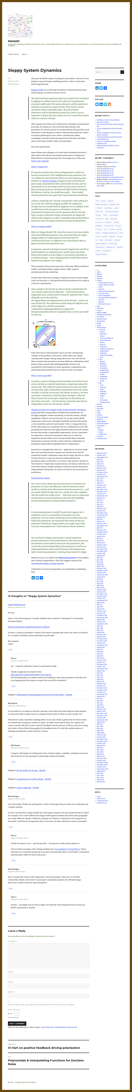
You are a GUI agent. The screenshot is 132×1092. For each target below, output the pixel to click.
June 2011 (100, 701)
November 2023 (102, 491)
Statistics (100, 419)
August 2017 (101, 602)
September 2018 (102, 575)
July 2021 (100, 528)
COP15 (105, 215)
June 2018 (100, 581)
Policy (101, 240)
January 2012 (101, 686)
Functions (103, 347)
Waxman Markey (101, 254)
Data (98, 306)
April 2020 (100, 541)
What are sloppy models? (41, 226)
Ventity (100, 432)
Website (11, 992)
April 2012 (100, 679)
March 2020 (101, 543)
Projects (99, 415)
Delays (102, 342)
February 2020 (102, 545)
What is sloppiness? (39, 167)
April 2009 (100, 754)
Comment (12, 941)
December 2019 (102, 549)
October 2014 (101, 622)
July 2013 (100, 649)
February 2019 (101, 568)
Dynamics (103, 366)
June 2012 (100, 675)
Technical (101, 330)
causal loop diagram (111, 211)
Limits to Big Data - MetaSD (27, 788)
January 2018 (101, 592)
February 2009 (102, 758)
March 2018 (100, 587)
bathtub (110, 201)
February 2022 (102, 523)
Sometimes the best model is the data (109, 137)
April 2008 (100, 780)
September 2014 (102, 624)
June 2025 (100, 462)
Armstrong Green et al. (106, 283)
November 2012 (102, 664)
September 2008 (102, 769)
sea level (117, 240)
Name (11, 972)
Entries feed (101, 798)
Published (103, 394)
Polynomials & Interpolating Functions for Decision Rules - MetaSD (44, 695)
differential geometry (67, 558)
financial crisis (108, 226)
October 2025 (101, 455)
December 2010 (102, 713)
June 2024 (100, 479)
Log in (99, 796)
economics (99, 222)
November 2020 (102, 532)
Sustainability (101, 421)
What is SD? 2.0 (113, 162)
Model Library (13, 54)
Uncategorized (102, 438)
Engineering (104, 370)
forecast (118, 226)
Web (101, 357)
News (98, 411)
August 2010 (101, 722)
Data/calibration (105, 340)
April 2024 (100, 483)
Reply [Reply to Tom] (13, 686)
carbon (116, 208)
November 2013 (102, 641)
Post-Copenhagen (104, 295)
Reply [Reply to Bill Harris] (11, 737)
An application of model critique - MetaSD (33, 779)
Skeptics (101, 302)
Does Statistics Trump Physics (67, 849)
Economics (103, 368)
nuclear (119, 236)
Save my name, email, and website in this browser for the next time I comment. (41, 1005)
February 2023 (102, 509)
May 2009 (100, 752)
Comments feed (102, 801)
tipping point (110, 247)
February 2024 (102, 485)
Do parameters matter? (40, 478)
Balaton (99, 274)
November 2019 (102, 551)
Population (103, 376)
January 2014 (101, 637)
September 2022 (102, 515)
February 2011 (101, 709)
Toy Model (103, 400)
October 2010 (101, 718)
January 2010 (101, 737)
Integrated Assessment (109, 233)
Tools (99, 428)
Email (11, 982)
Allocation (103, 334)
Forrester (99, 229)
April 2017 (100, 607)
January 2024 (101, 487)
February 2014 (101, 634)
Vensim (98, 250)
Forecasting (101, 321)
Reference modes (103, 122)
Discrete (103, 344)
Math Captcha (14, 1009)
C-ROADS (99, 208)
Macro (102, 389)
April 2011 (100, 705)
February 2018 (101, 590)
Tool (101, 398)
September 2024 (102, 476)
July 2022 (100, 519)
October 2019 (101, 553)
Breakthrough (114, 204)
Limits (121, 233)
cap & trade (108, 208)
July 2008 (100, 773)
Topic (100, 359)
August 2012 (101, 671)
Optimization (104, 351)
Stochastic (103, 353)
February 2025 (101, 468)
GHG (105, 229)
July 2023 (100, 500)
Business (100, 278)
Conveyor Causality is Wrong (106, 141)
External (103, 387)
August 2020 (101, 536)
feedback (99, 226)
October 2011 (101, 692)
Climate (98, 215)
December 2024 (102, 472)
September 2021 (102, 526)
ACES (97, 201)
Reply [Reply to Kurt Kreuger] (11, 827)
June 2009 (100, 750)
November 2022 (102, 513)
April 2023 (100, 506)
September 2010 (102, 720)
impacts (101, 289)
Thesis (102, 396)
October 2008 (101, 767)
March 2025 (101, 466)
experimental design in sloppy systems (47, 563)
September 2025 (102, 457)
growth (119, 229)
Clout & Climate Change (106, 285)
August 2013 (101, 647)
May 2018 (100, 583)
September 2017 (102, 600)
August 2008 (101, 771)
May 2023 (100, 504)
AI (97, 270)
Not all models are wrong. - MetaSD (30, 770)
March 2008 (101, 782)
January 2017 (101, 613)
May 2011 (100, 703)
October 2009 (101, 743)
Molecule (103, 391)
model (98, 236)
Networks (100, 409)
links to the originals (40, 161)
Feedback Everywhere (104, 315)
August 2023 (101, 498)
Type (100, 383)
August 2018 (101, 577)
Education (100, 308)
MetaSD (14, 41)
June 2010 (100, 726)
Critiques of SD (102, 143)
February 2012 (101, 684)
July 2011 (99, 698)
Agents (102, 332)
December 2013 (102, 639)
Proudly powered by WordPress (25, 1082)
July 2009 (100, 748)
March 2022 (101, 521)
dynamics (114, 218)
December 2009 (102, 739)
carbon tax (99, 211)
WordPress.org (102, 803)
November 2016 (102, 615)
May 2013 (100, 654)
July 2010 (100, 724)
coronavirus (99, 218)
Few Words (100, 317)
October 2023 (101, 494)
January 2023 (101, 511)
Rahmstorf (108, 240)
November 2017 (102, 596)
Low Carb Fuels (103, 293)
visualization (106, 250)
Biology (102, 362)
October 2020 (101, 534)
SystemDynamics (13, 84)
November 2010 (102, 716)
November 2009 (102, 741)
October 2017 (101, 598)
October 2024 (101, 474)
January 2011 (101, 711)
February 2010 (101, 735)
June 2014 (100, 628)
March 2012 (100, 681)
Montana (112, 236)
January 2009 (101, 760)
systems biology (49, 181)
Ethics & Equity (102, 312)
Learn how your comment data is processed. (59, 1027)
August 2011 (101, 696)
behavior (100, 276)
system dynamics (101, 243)
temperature (100, 247)
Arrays (102, 336)
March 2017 (100, 609)
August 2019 (101, 555)
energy (116, 222)
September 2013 (102, 645)
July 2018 (100, 579)
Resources (103, 379)
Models (104, 236)
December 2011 (102, 688)
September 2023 (102, 496)
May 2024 (100, 481)
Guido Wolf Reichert (16, 605)
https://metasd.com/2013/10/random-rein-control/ (31, 675)
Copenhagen (113, 215)
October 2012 (101, 666)
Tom (9, 78)
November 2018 (102, 570)
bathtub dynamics (102, 204)
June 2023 (100, 502)
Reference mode (102, 417)
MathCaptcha (16, 1017)
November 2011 (102, 690)
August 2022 (101, 517)
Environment (104, 372)
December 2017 (102, 594)
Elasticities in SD (107, 169)
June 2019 (100, 560)
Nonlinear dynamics (107, 349)
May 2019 (100, 562)
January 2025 (101, 470)
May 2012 (100, 677)
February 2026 (102, 453)
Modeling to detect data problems (108, 120)
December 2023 (102, 489)
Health (102, 374)
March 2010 (100, 733)
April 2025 (100, 464)
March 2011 (100, 707)
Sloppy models (37, 90)
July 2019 (100, 558)
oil (96, 240)
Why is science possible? (41, 376)
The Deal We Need (104, 304)
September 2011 (102, 694)
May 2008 (100, 777)
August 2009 (101, 745)
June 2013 (100, 652)
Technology (113, 243)
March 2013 (100, 658)
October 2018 (101, 573)
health (98, 233)
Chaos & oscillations (106, 338)
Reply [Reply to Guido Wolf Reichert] (11, 649)
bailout (103, 201)
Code (101, 385)
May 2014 (100, 630)
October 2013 (101, 643)
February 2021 (101, 530)
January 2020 (101, 547)
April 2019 (100, 564)
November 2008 (102, 765)
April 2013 (100, 656)
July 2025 (100, 459)
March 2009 (101, 756)
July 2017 (99, 605)
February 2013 (101, 660)
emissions (108, 222)
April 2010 (100, 730)
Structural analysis (106, 355)
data (107, 218)
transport (120, 247)
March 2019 (100, 566)
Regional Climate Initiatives (107, 298)
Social (102, 381)
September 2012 (102, 669)
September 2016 (102, 617)
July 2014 (100, 626)
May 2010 (100, 728)
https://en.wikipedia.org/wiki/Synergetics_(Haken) (28, 627)
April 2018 (100, 585)
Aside (99, 272)
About (24, 54)
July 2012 (100, 673)
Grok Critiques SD (102, 139)
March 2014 (100, 632)
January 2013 (101, 662)
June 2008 (100, 775)
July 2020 (100, 538)
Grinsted (112, 229)
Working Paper (105, 402)
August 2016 (101, 620)
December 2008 (102, 763)
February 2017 (101, 611)
